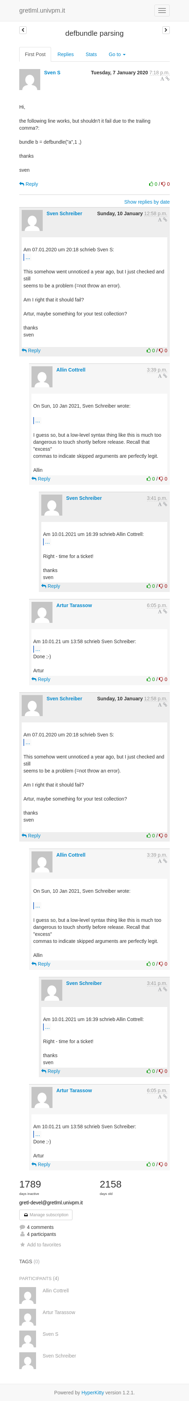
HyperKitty (93, 1392)
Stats (91, 54)
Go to (117, 54)
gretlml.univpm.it (42, 10)
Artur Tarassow (74, 605)
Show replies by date (147, 202)
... (28, 257)
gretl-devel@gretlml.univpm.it (51, 1202)
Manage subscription (46, 1214)
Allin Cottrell (70, 370)
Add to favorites (40, 1244)
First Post (35, 54)
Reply (28, 184)
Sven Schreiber (64, 213)
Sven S (52, 72)
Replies (65, 54)
